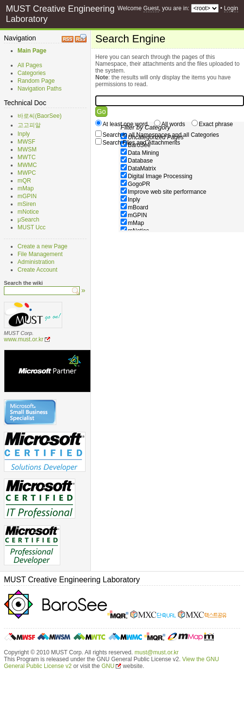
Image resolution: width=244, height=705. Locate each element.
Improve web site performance (167, 191)
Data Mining (143, 152)
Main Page (31, 50)
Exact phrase (216, 124)
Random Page (36, 80)
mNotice (28, 211)
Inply (23, 133)
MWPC (26, 172)
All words (173, 124)
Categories (31, 73)
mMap (25, 188)
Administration (35, 262)
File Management (40, 254)
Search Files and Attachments (141, 142)
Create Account (37, 269)
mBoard (138, 207)
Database (140, 160)
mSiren (26, 204)
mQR (24, 180)
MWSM (26, 149)
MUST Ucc (31, 227)
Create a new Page (42, 246)
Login (231, 8)
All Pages (29, 65)
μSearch (28, 219)
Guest (151, 8)
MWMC (27, 165)
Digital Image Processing (160, 176)
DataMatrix (142, 168)
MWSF (26, 141)
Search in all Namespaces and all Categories (161, 134)
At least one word (125, 124)
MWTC (26, 157)
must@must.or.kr (157, 652)
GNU (108, 666)
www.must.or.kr (23, 339)
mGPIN (26, 196)
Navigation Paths (39, 88)
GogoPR (139, 184)
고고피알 (29, 125)
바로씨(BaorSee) (39, 115)
